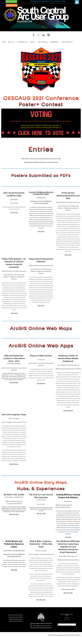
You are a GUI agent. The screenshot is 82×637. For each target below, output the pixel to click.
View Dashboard (68, 410)
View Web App (14, 382)
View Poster (13, 212)
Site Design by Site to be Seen (42, 625)
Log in (77, 2)
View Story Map (14, 514)
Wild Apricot (61, 635)
